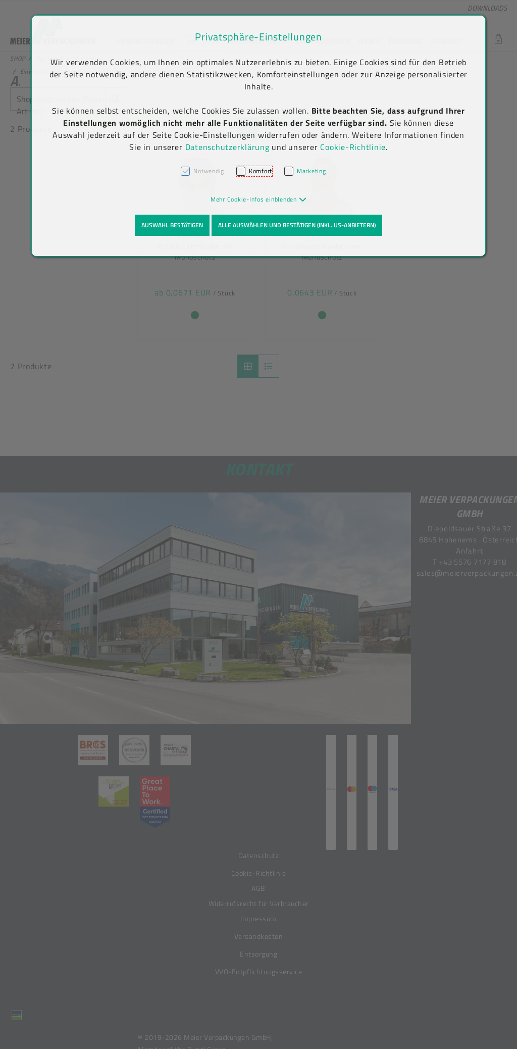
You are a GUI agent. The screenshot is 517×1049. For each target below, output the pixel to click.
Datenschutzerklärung (227, 147)
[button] (259, 199)
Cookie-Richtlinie (353, 147)
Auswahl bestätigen (172, 225)
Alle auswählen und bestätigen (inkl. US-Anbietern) (297, 225)
